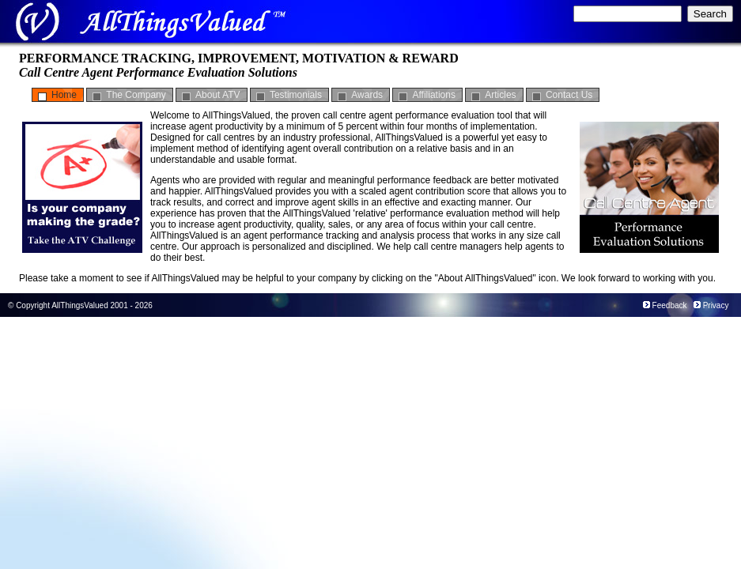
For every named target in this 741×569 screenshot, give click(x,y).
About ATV (217, 94)
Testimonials (296, 94)
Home (64, 94)
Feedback (669, 305)
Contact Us (569, 94)
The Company (135, 94)
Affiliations (433, 94)
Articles (500, 94)
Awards (367, 94)
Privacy (716, 305)
